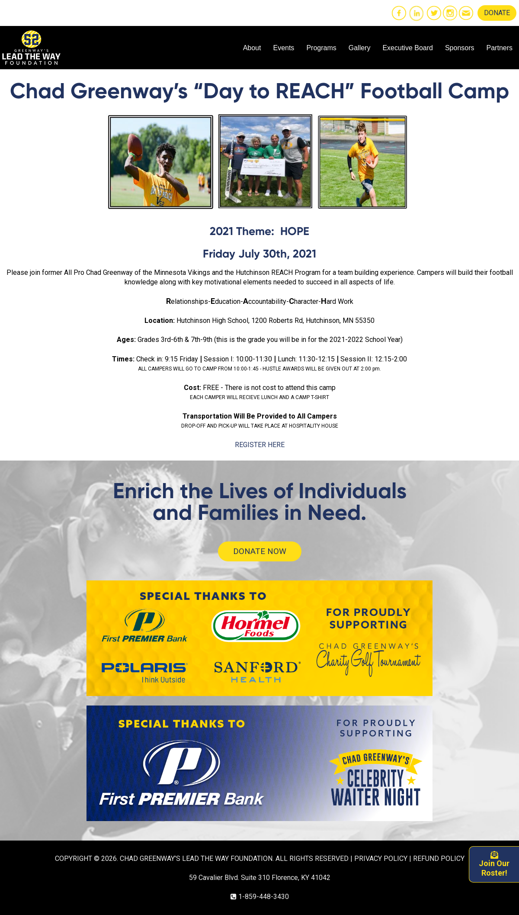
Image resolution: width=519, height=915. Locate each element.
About (252, 48)
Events (283, 48)
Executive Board (407, 48)
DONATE (497, 13)
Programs (321, 48)
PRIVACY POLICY (380, 858)
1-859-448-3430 (263, 896)
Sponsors (459, 48)
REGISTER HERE (260, 445)
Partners (500, 48)
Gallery (360, 48)
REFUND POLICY (439, 858)
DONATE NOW (259, 551)
